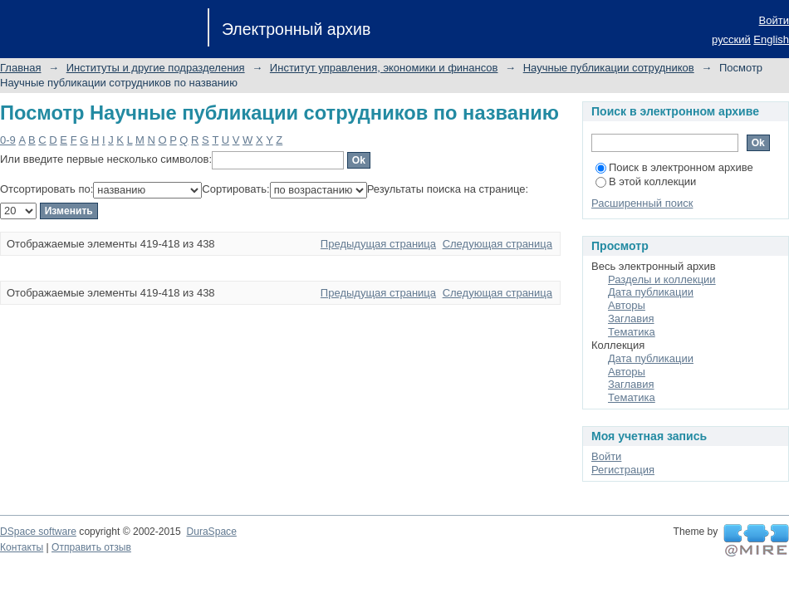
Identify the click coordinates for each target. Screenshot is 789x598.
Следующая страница (497, 244)
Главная (20, 67)
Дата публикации (650, 292)
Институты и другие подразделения (155, 67)
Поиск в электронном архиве (674, 167)
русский (731, 39)
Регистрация (622, 469)
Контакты (21, 547)
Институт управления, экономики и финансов (384, 67)
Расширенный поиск (642, 203)
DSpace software (38, 531)
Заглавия (631, 318)
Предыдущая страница (378, 244)
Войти (774, 20)
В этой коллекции (645, 181)
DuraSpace (211, 531)
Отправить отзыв (91, 547)
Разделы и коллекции (662, 279)
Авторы (626, 305)
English (771, 39)
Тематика (631, 332)
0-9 (8, 140)
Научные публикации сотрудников (608, 67)
